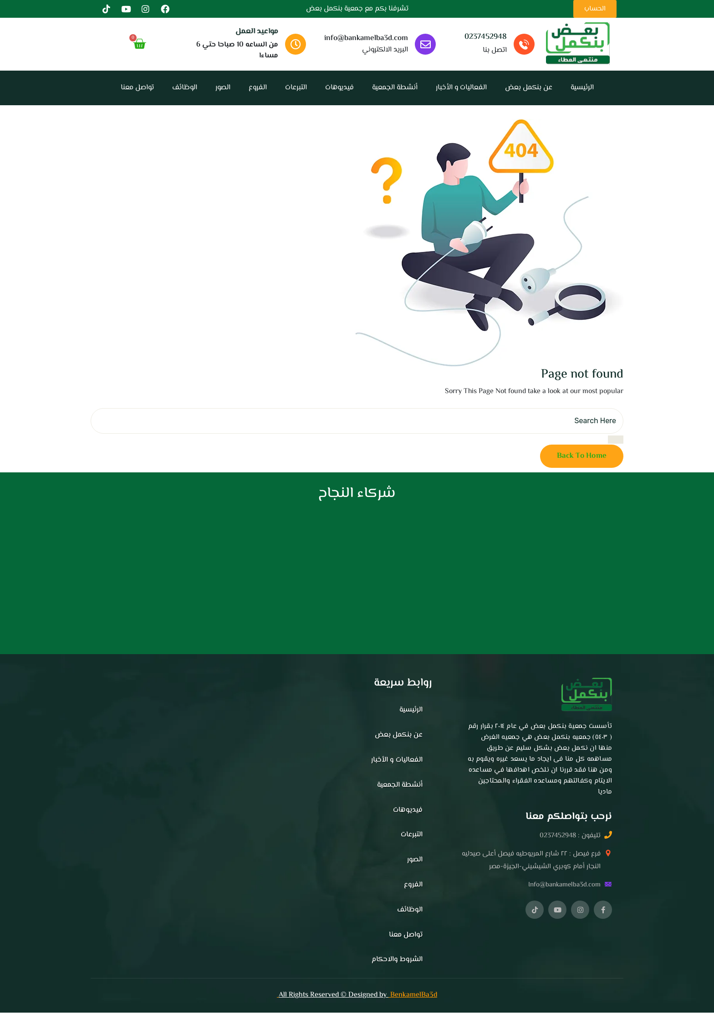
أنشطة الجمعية (395, 87)
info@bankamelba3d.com (366, 38)
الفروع (258, 87)
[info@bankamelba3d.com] (425, 44)
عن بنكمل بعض (528, 87)
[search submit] (615, 439)
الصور (222, 87)
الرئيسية (582, 87)
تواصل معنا (137, 87)
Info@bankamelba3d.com (564, 885)
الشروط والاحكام (397, 959)
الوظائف (184, 87)
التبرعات (296, 87)
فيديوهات (339, 87)
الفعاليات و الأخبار (461, 87)
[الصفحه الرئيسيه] (578, 43)
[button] (531, 874)
